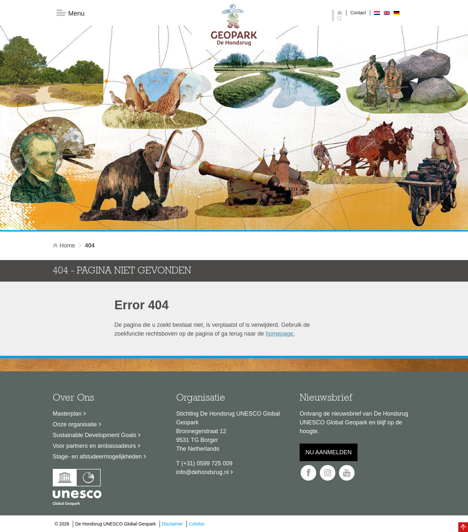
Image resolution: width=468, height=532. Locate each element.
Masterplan (67, 413)
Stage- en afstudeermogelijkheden (97, 456)
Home (65, 245)
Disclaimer (172, 523)
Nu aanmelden (329, 452)
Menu (70, 13)
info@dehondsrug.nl (202, 472)
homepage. (280, 333)
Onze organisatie (75, 424)
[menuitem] (377, 13)
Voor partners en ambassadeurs (94, 446)
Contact (358, 12)
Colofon (196, 523)
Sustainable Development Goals (94, 435)
